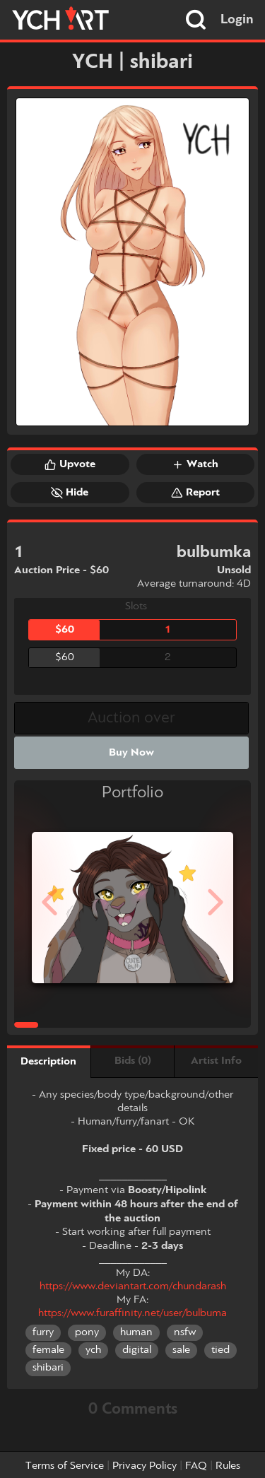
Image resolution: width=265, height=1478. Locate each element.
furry (43, 1332)
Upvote (70, 464)
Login (237, 20)
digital (136, 1350)
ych (93, 1350)
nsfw (185, 1332)
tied (220, 1350)
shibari (48, 1367)
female (48, 1350)
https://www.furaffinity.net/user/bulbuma (132, 1313)
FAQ (196, 1466)
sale (181, 1350)
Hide (69, 492)
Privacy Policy (144, 1466)
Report (195, 492)
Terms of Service (64, 1466)
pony (87, 1332)
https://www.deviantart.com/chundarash (133, 1286)
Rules (228, 1466)
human (136, 1332)
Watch (195, 464)
